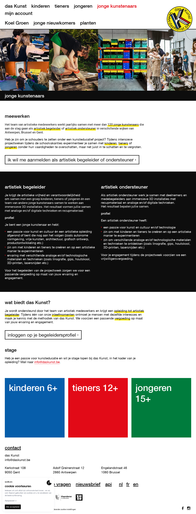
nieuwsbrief (88, 484)
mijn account (18, 13)
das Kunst (15, 6)
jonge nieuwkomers (54, 22)
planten (88, 22)
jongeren (83, 6)
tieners (62, 6)
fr (127, 484)
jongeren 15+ (153, 393)
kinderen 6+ (33, 387)
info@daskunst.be (47, 362)
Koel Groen (17, 22)
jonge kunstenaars (117, 6)
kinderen (40, 6)
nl (121, 484)
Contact (13, 447)
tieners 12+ (95, 387)
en (135, 484)
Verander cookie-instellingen (64, 509)
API (108, 484)
